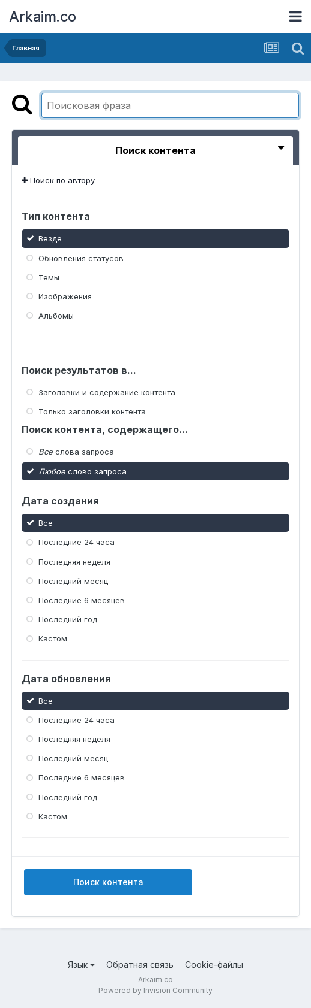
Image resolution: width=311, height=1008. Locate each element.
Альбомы (56, 315)
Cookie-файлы (214, 964)
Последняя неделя (74, 561)
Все (45, 523)
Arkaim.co (42, 16)
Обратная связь (140, 964)
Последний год (67, 619)
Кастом (52, 638)
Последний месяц (73, 581)
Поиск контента (108, 882)
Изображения (65, 296)
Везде (50, 238)
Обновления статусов (81, 257)
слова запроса (76, 451)
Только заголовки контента (92, 411)
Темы (48, 277)
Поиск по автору (58, 180)
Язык (81, 964)
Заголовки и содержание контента (106, 392)
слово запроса (82, 471)
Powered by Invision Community (155, 990)
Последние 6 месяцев (81, 600)
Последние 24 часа (76, 542)
